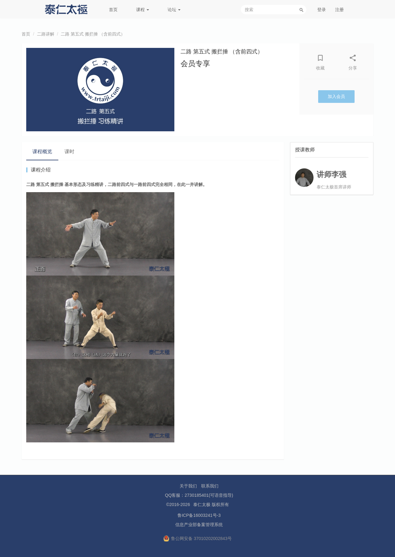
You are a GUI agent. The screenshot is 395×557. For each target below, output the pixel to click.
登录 (321, 9)
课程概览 (42, 151)
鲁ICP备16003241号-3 (199, 515)
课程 (142, 9)
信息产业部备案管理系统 (199, 524)
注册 (339, 9)
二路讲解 (45, 34)
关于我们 (188, 485)
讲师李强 (331, 174)
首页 (113, 9)
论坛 (174, 9)
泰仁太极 (201, 504)
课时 (69, 151)
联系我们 (209, 485)
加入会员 (336, 96)
